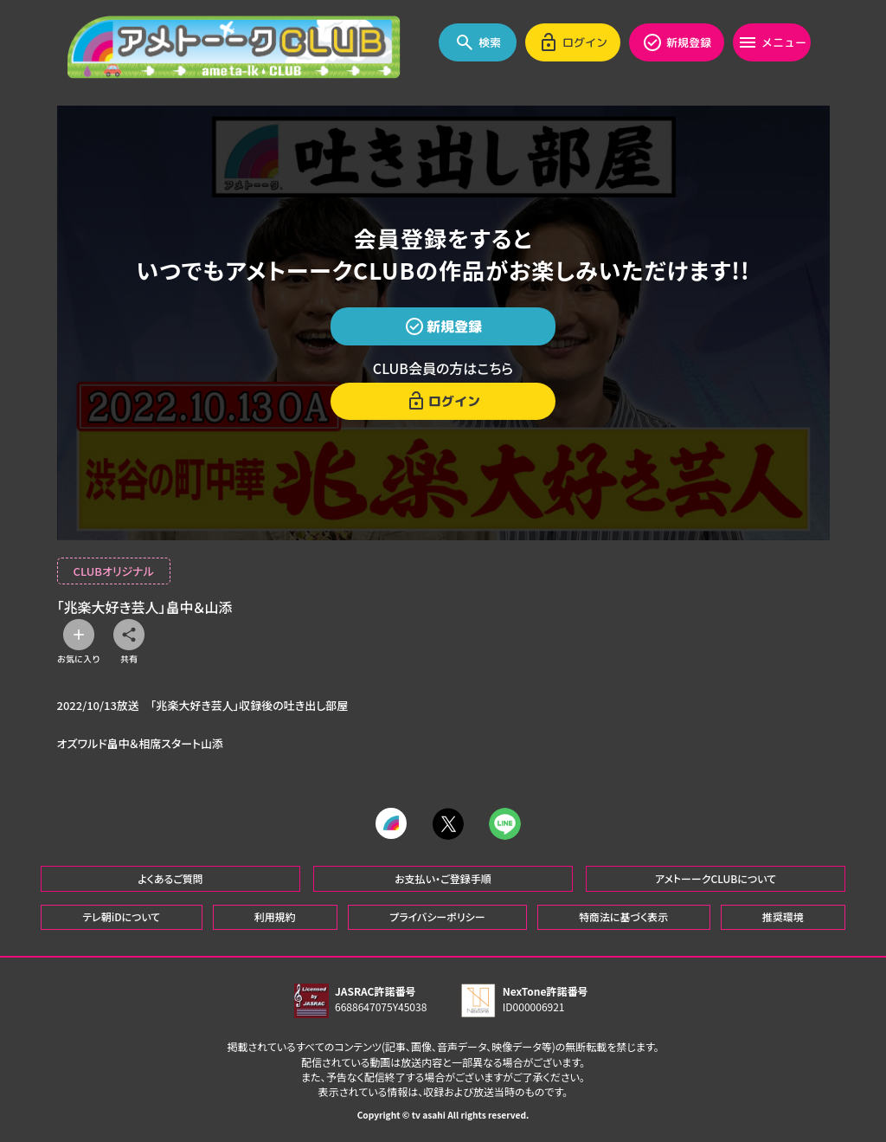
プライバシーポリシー (437, 916)
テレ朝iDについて (121, 916)
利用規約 (275, 916)
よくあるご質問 (170, 877)
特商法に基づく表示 (623, 916)
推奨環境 (783, 916)
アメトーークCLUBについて (715, 877)
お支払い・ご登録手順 (443, 877)
